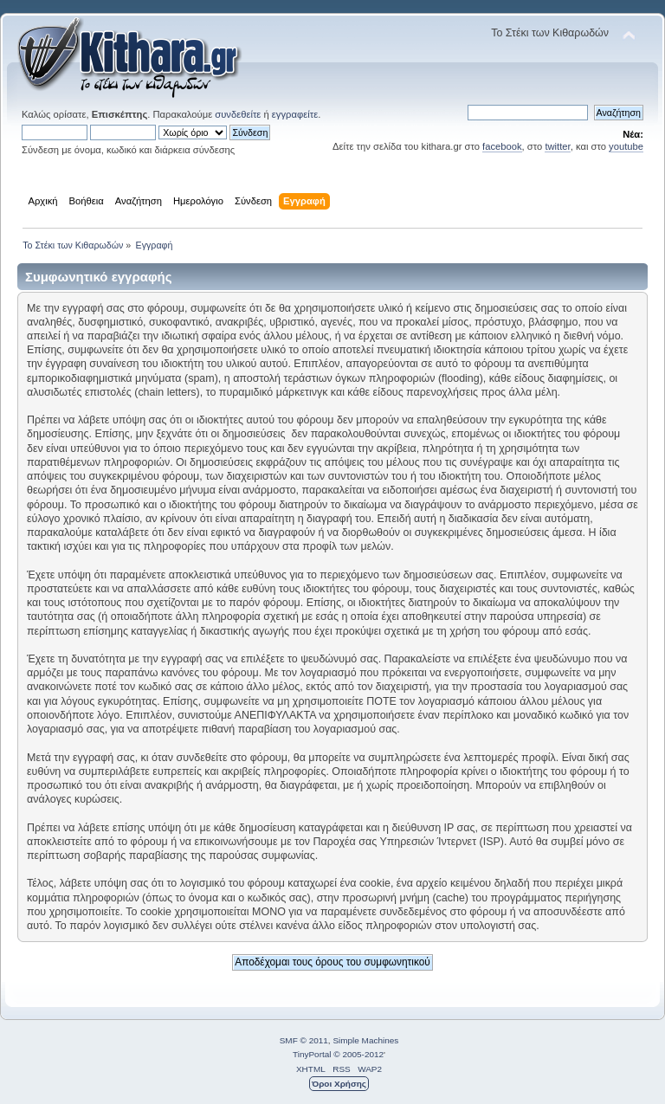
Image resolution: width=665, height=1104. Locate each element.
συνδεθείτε (238, 114)
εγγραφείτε (295, 114)
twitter (557, 146)
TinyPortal (312, 1054)
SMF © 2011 (304, 1040)
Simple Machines (365, 1040)
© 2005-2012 (358, 1054)
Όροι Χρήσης (339, 1083)
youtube (626, 146)
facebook (502, 146)
